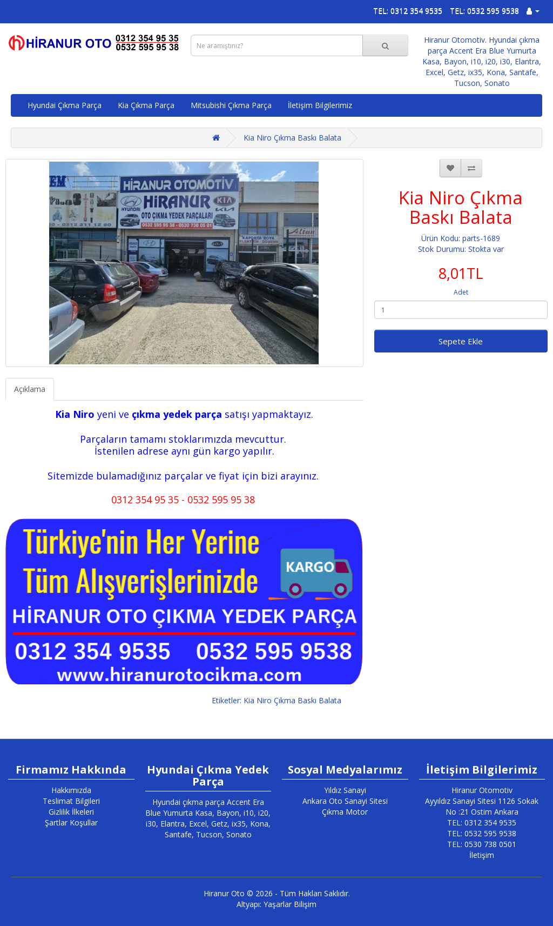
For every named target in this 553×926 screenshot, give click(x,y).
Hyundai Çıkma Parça (65, 105)
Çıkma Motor (345, 812)
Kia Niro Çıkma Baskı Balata (292, 137)
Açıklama (29, 389)
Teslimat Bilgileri (71, 801)
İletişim (481, 855)
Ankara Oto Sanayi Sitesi (345, 801)
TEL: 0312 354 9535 (407, 10)
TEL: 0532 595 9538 (484, 10)
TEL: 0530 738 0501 (481, 844)
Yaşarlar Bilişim (290, 904)
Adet (461, 292)
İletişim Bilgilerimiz (320, 105)
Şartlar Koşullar (71, 822)
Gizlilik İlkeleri (71, 812)
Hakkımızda (71, 790)
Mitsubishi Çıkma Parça (231, 105)
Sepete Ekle (461, 341)
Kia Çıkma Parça (146, 105)
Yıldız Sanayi (345, 790)
